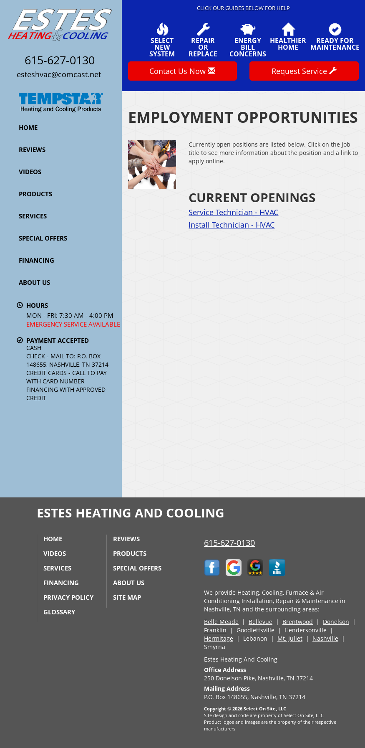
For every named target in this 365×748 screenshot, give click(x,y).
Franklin (215, 630)
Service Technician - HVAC (233, 212)
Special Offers (43, 238)
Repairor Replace (203, 40)
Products (35, 194)
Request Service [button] (304, 71)
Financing (36, 260)
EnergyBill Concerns (247, 40)
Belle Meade (221, 622)
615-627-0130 (229, 542)
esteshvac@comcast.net (59, 74)
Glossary (59, 612)
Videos (30, 171)
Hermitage (218, 638)
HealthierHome (288, 37)
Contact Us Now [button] (182, 71)
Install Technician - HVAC (231, 225)
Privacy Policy (68, 597)
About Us (34, 282)
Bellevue (260, 622)
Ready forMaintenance (335, 37)
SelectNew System (162, 40)
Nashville (325, 638)
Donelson (336, 622)
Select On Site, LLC (265, 708)
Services (33, 216)
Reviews (32, 149)
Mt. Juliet (289, 638)
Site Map (127, 597)
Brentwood (297, 622)
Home (28, 127)
